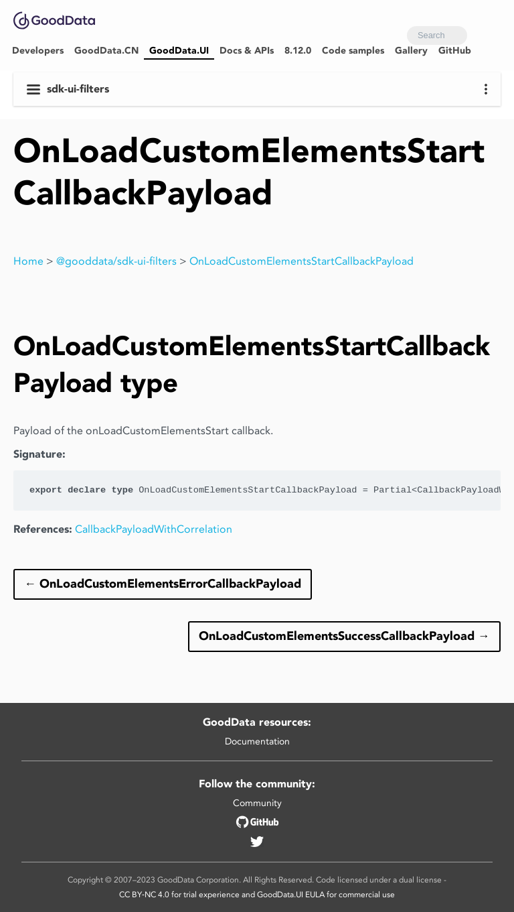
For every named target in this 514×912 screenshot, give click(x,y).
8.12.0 (297, 50)
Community (257, 803)
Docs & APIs (247, 50)
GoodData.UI (179, 50)
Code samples (353, 50)
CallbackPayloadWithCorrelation (153, 529)
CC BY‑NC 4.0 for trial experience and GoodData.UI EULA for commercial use (257, 894)
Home (28, 261)
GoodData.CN (106, 50)
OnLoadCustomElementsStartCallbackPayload (301, 261)
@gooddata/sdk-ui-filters (116, 261)
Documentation (257, 741)
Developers (38, 50)
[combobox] (437, 35)
